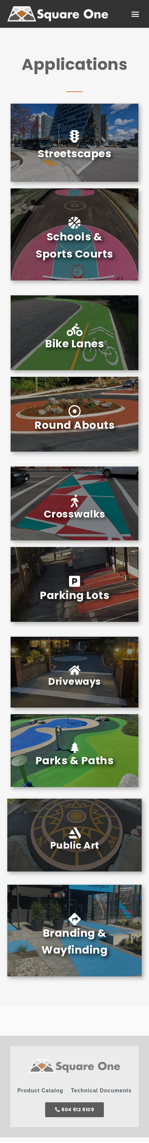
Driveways (74, 681)
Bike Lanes (74, 343)
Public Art (74, 845)
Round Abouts (74, 425)
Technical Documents (101, 1090)
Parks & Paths (75, 760)
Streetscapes (74, 153)
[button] (135, 14)
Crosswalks (75, 514)
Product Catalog (40, 1090)
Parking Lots (74, 595)
